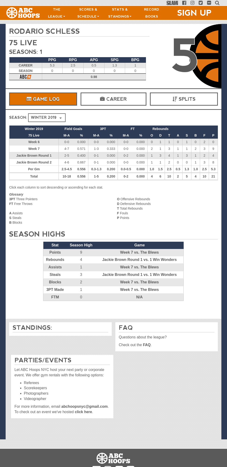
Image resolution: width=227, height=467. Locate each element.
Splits (184, 99)
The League (56, 12)
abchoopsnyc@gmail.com (84, 406)
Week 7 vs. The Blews (139, 252)
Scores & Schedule (88, 12)
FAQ (147, 345)
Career (113, 99)
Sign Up (194, 12)
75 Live (23, 43)
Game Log (43, 99)
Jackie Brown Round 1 (34, 155)
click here (83, 412)
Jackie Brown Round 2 (34, 162)
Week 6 (34, 142)
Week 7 (34, 149)
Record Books (151, 12)
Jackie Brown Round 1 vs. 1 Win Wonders (139, 260)
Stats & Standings (119, 12)
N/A (139, 297)
